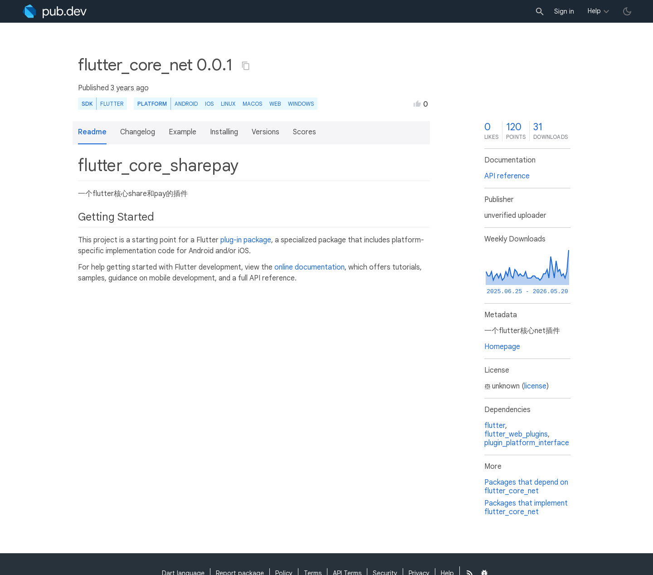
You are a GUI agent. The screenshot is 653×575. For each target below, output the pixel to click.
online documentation (309, 267)
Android (186, 103)
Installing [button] (224, 132)
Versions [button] (265, 132)
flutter (494, 425)
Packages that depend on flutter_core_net (526, 487)
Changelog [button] (137, 132)
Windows (301, 103)
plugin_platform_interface (526, 442)
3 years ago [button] (130, 88)
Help (594, 11)
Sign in (564, 11)
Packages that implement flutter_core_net (526, 507)
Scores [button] (304, 132)
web (275, 103)
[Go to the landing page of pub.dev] (55, 11)
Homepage (502, 346)
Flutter (111, 103)
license (535, 386)
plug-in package (245, 240)
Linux (228, 103)
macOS (252, 103)
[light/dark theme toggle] (627, 11)
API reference (507, 176)
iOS (209, 103)
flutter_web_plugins (516, 434)
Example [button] (182, 132)
